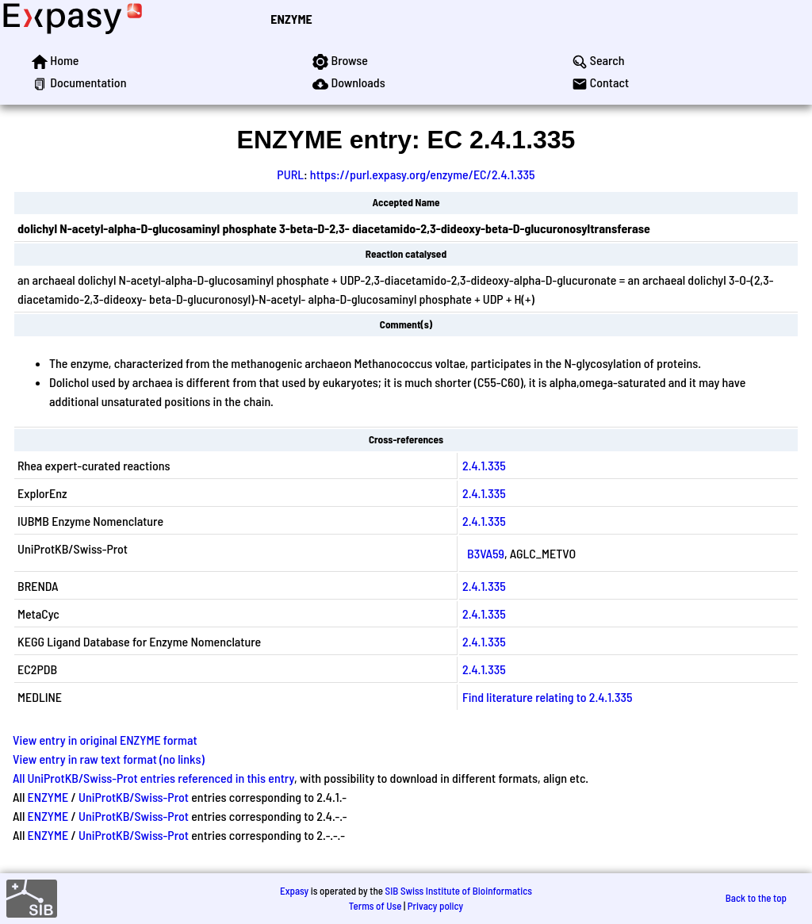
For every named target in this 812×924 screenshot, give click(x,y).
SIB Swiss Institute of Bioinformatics (458, 890)
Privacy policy (435, 905)
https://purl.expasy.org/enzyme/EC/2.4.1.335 (422, 174)
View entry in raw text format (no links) (109, 758)
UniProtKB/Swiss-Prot (134, 796)
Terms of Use (375, 905)
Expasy (294, 890)
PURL (290, 174)
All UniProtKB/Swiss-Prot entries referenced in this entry (153, 777)
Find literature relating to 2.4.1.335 (547, 696)
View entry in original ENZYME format (105, 739)
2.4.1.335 (484, 465)
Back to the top (756, 897)
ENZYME (291, 18)
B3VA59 (485, 553)
